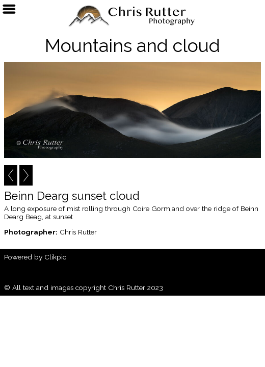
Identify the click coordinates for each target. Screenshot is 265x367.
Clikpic (55, 257)
